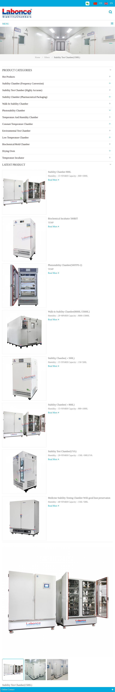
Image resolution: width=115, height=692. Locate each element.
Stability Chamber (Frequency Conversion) (23, 83)
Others (47, 57)
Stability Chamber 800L (59, 172)
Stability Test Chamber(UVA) (62, 451)
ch (97, 3)
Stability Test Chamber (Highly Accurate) (22, 90)
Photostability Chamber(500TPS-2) (65, 265)
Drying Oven (8, 151)
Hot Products (8, 76)
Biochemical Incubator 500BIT (63, 218)
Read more (53, 180)
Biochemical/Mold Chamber (16, 144)
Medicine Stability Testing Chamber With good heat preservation (79, 498)
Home (37, 57)
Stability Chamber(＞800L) (61, 404)
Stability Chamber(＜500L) (61, 358)
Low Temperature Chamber (15, 137)
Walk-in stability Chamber (15, 104)
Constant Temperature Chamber (17, 124)
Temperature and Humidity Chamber (20, 117)
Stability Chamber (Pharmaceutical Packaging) (24, 97)
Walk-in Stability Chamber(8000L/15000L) (69, 311)
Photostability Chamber (13, 110)
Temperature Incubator (13, 158)
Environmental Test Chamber (16, 131)
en (108, 3)
